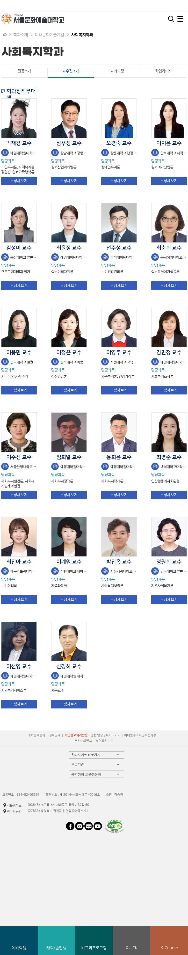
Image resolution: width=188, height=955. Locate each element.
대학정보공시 (36, 735)
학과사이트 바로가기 (95, 754)
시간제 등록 (148, 5)
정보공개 (55, 735)
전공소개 (24, 71)
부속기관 (95, 764)
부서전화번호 (83, 741)
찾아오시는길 (104, 741)
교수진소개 (63, 71)
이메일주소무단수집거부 (140, 735)
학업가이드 (163, 71)
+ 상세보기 (19, 181)
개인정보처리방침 (76, 735)
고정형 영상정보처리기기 (104, 735)
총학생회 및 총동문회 (95, 774)
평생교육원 (176, 5)
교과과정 (117, 71)
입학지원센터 (118, 5)
